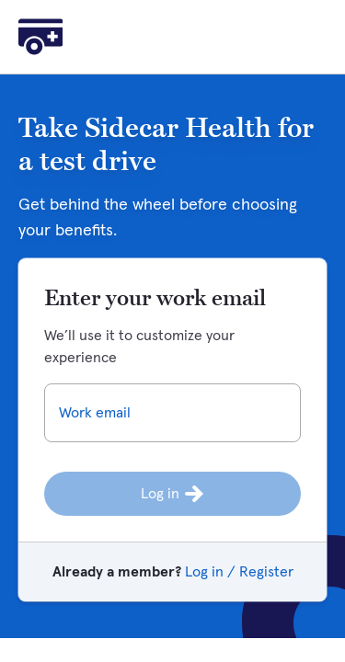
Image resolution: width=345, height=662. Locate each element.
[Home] (40, 37)
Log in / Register (239, 572)
